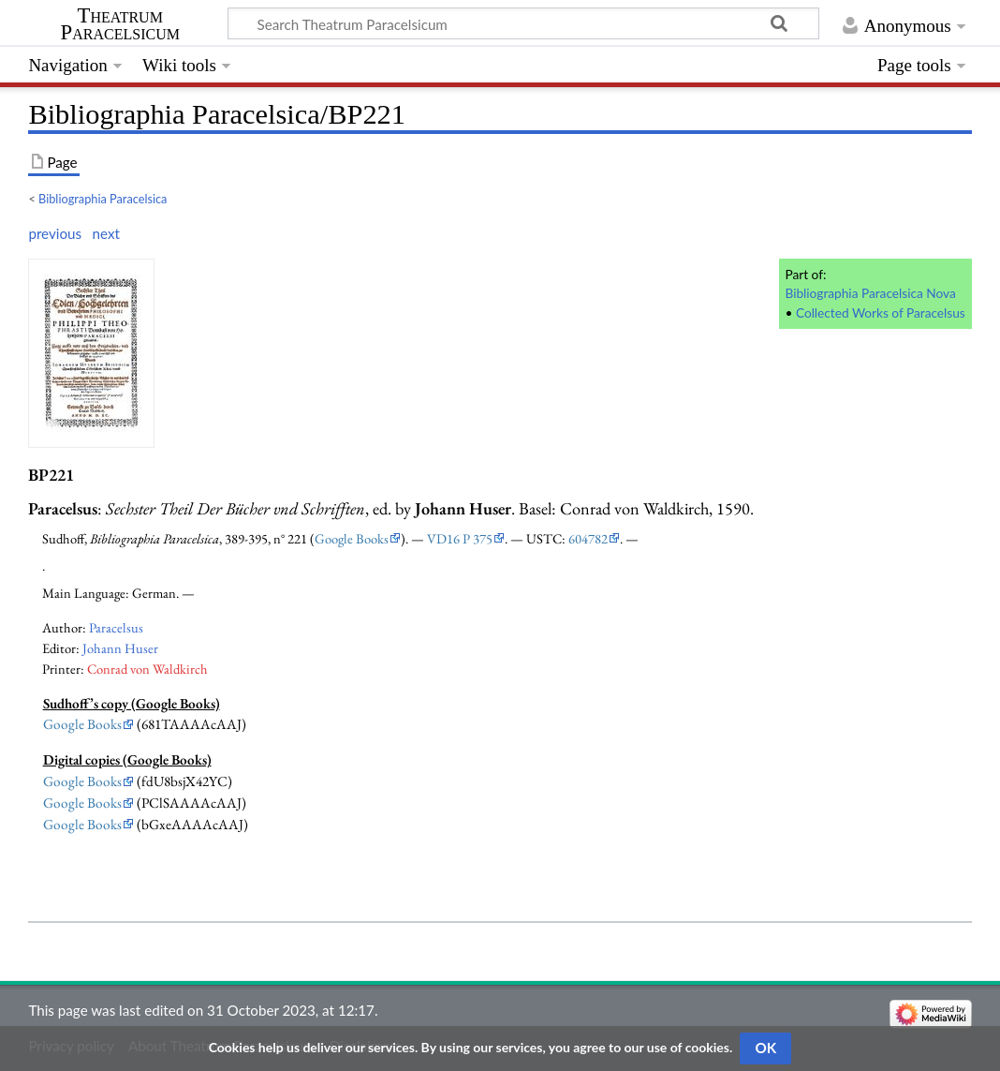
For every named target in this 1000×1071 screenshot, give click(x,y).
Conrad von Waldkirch (147, 668)
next (106, 233)
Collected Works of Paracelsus (880, 312)
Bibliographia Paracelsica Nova (870, 293)
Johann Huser (120, 648)
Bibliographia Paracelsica (102, 198)
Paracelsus (116, 627)
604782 (588, 538)
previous (54, 233)
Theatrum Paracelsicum (120, 24)
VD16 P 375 (460, 538)
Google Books (352, 538)
